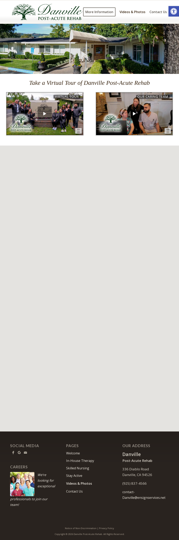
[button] (173, 11)
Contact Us (74, 491)
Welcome (73, 453)
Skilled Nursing (77, 468)
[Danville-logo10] (47, 12)
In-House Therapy (80, 460)
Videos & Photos (79, 483)
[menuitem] (99, 12)
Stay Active (74, 475)
